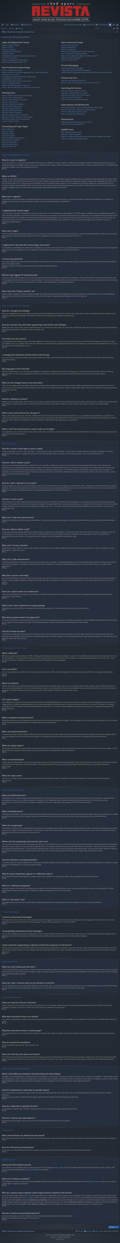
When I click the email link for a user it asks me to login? (21, 87)
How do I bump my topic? (10, 121)
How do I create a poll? (10, 102)
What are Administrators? (69, 45)
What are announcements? (11, 140)
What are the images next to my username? (17, 81)
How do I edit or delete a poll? (12, 106)
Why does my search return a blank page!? (75, 95)
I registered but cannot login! (11, 51)
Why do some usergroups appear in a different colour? (79, 56)
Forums (16, 25)
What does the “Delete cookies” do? (14, 62)
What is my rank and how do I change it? (16, 85)
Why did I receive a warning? (12, 112)
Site (7, 25)
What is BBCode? (8, 129)
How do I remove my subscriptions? (73, 114)
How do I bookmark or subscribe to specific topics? (78, 109)
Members (27, 25)
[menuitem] (74, 25)
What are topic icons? (9, 146)
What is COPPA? (8, 47)
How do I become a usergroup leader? (74, 53)
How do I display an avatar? (11, 83)
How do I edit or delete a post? (12, 98)
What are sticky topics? (10, 142)
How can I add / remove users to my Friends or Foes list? (80, 83)
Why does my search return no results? (74, 93)
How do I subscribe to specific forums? (74, 112)
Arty (56, 1237)
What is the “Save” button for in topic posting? (17, 117)
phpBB (96, 374)
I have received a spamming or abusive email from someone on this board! (86, 72)
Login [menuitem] (114, 25)
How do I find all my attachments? (72, 124)
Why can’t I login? (8, 53)
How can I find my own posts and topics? (75, 99)
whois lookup (27, 1198)
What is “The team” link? (69, 60)
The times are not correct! (10, 74)
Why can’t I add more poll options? (13, 104)
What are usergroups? (68, 49)
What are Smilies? (8, 133)
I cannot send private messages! (72, 68)
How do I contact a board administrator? (74, 139)
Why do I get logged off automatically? (15, 60)
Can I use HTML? (8, 131)
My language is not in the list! (12, 79)
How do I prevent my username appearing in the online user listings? (25, 72)
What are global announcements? (13, 138)
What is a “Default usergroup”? (71, 58)
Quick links (3, 25)
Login (12, 28)
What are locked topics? (10, 144)
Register (20, 28)
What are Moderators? (68, 47)
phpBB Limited (58, 1167)
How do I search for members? (71, 97)
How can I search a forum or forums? (73, 91)
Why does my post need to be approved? (16, 119)
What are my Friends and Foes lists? (73, 80)
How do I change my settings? (12, 70)
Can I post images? (8, 136)
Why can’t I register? (9, 49)
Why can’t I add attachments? (12, 110)
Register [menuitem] (118, 25)
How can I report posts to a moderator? (15, 115)
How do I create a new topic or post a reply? (17, 95)
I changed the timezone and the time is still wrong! (19, 77)
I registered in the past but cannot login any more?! (19, 56)
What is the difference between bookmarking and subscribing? (82, 107)
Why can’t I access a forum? (11, 108)
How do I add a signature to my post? (14, 100)
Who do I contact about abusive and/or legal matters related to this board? (86, 136)
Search (5, 28)
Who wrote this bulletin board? (71, 132)
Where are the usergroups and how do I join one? (78, 51)
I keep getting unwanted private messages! (75, 70)
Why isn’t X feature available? (71, 134)
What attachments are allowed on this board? (76, 122)
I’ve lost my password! (9, 58)
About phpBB (33, 1170)
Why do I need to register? (11, 45)
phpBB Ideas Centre (93, 1181)
